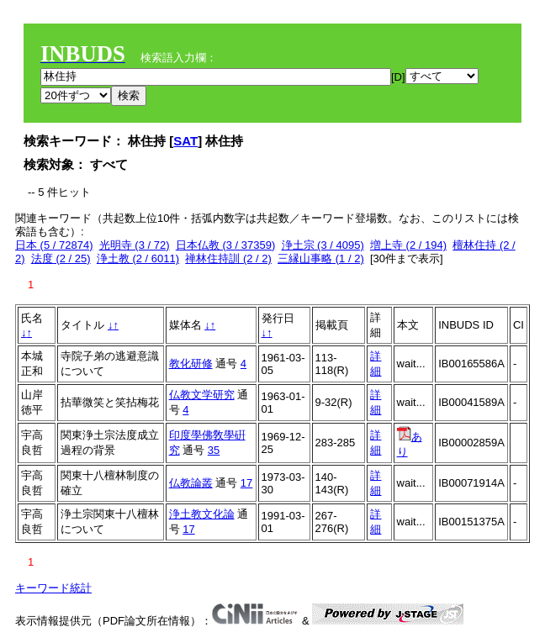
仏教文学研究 (202, 394)
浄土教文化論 (202, 514)
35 (214, 450)
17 (246, 483)
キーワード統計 (53, 588)
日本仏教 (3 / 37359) (226, 245)
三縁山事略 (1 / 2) (321, 258)
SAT (185, 141)
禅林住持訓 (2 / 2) (228, 258)
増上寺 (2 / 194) (408, 245)
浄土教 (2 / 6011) (138, 258)
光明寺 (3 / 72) (134, 245)
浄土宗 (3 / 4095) (323, 245)
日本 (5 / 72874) (54, 245)
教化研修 (191, 363)
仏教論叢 (191, 483)
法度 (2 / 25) (61, 258)
